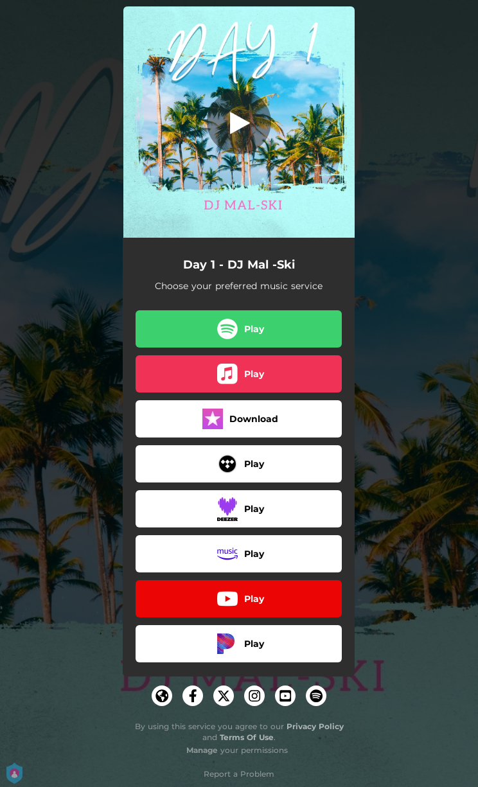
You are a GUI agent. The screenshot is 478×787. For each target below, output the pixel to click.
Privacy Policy (315, 726)
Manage (202, 750)
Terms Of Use (247, 737)
